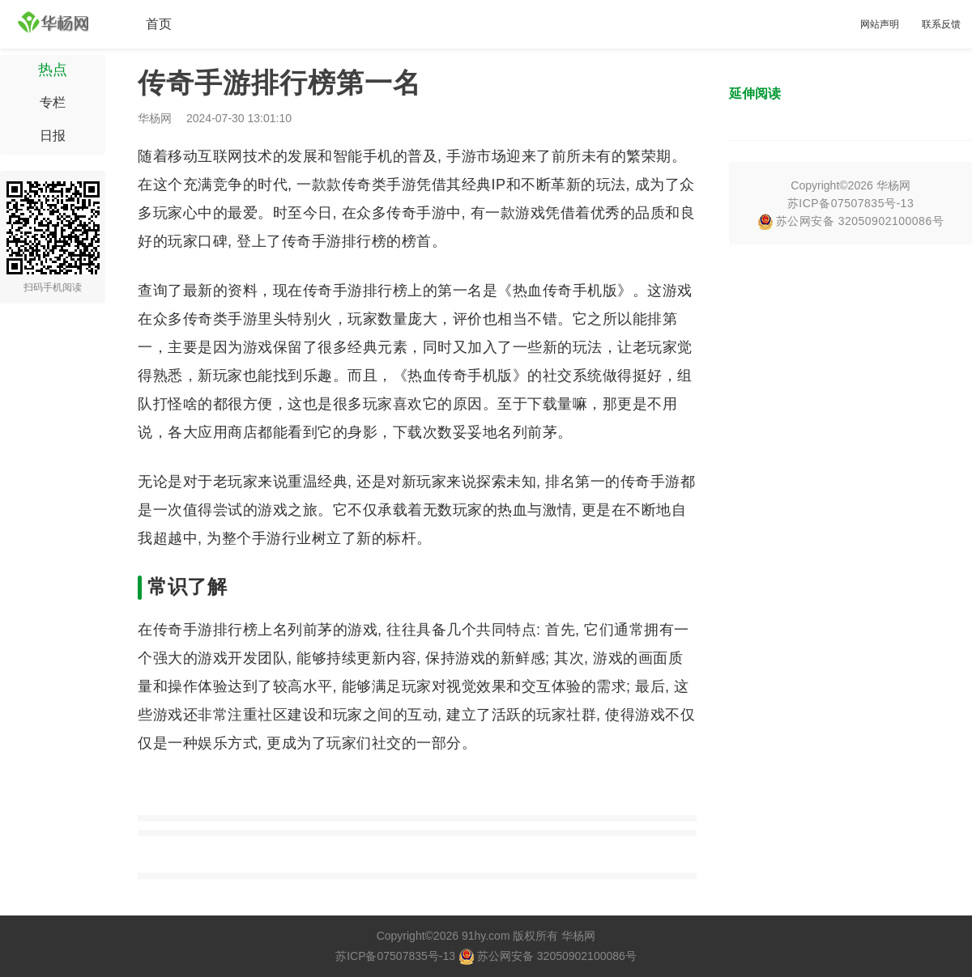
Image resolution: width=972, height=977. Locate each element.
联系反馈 (941, 24)
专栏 (53, 102)
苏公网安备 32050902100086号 (850, 221)
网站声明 (879, 24)
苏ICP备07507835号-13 (850, 203)
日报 (53, 135)
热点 (52, 70)
